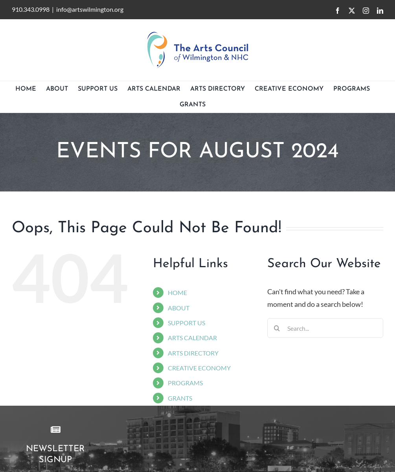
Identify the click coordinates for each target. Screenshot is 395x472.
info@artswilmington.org (89, 9)
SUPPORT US (186, 322)
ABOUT (178, 308)
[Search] (277, 328)
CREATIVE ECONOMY (199, 368)
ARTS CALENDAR (192, 337)
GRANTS (180, 398)
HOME (177, 292)
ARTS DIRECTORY (193, 353)
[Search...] (325, 328)
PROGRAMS (185, 382)
